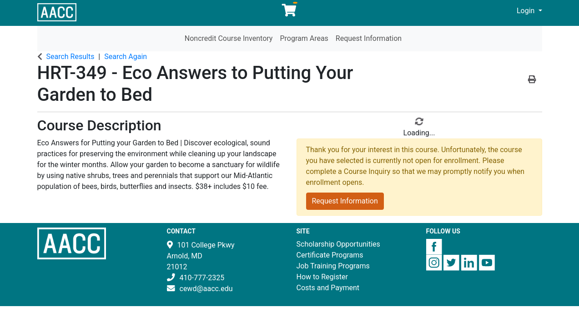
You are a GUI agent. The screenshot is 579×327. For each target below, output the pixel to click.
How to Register (322, 276)
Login (526, 10)
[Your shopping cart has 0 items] (289, 12)
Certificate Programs (330, 255)
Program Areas (304, 38)
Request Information (369, 38)
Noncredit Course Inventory (229, 38)
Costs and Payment (328, 287)
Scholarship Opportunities (338, 244)
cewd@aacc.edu (206, 288)
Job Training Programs (333, 266)
